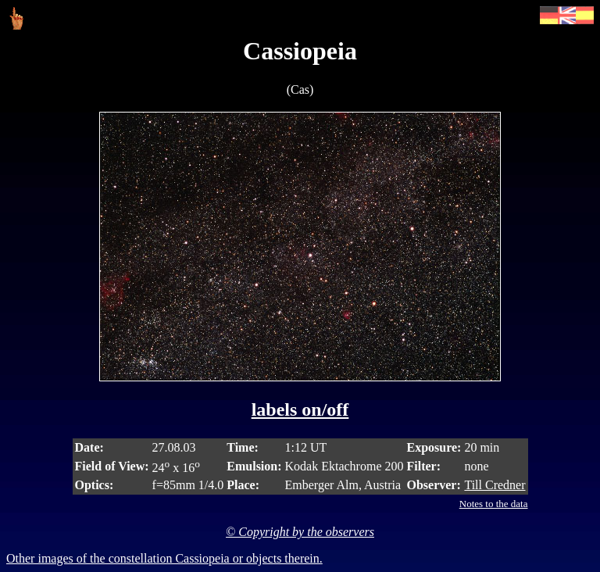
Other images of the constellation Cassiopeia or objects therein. (164, 558)
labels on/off (300, 409)
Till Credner (494, 485)
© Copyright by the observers (300, 531)
